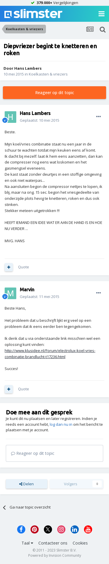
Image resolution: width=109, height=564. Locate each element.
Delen (26, 483)
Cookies (80, 543)
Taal (27, 543)
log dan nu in (61, 424)
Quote (23, 267)
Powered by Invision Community (54, 555)
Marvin (27, 289)
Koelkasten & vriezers (48, 74)
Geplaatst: (39, 120)
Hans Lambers (28, 68)
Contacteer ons (52, 543)
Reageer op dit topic (54, 92)
